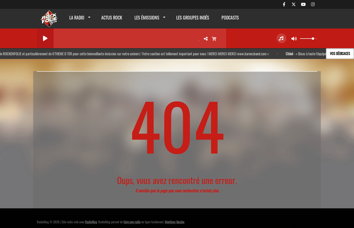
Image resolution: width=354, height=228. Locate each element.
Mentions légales (174, 221)
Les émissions (146, 17)
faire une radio (132, 221)
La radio (76, 17)
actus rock (111, 17)
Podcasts (230, 17)
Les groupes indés (192, 17)
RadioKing (91, 221)
